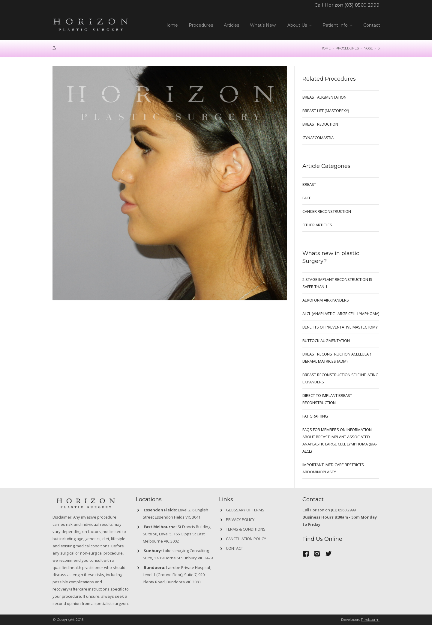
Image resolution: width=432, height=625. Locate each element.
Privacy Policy (240, 519)
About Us (297, 25)
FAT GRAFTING (315, 416)
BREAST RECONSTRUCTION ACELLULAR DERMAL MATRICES (336, 357)
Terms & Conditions (246, 529)
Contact (371, 25)
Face (306, 198)
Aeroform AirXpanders (325, 300)
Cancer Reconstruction (326, 211)
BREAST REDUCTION (320, 124)
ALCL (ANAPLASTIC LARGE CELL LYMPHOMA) (340, 313)
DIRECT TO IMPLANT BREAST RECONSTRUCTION (327, 399)
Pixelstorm (370, 619)
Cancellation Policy (246, 538)
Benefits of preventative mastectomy (340, 327)
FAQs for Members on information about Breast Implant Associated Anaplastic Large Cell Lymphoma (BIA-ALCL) (339, 440)
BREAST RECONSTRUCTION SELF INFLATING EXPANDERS (340, 378)
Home (171, 25)
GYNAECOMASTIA (318, 137)
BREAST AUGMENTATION (324, 97)
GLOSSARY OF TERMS (245, 510)
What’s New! (263, 25)
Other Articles (317, 225)
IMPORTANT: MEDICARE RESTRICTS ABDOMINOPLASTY (333, 468)
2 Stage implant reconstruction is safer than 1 (337, 283)
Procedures (201, 25)
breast (309, 184)
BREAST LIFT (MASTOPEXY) (325, 110)
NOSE (368, 48)
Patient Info (335, 25)
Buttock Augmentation (326, 340)
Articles (231, 25)
